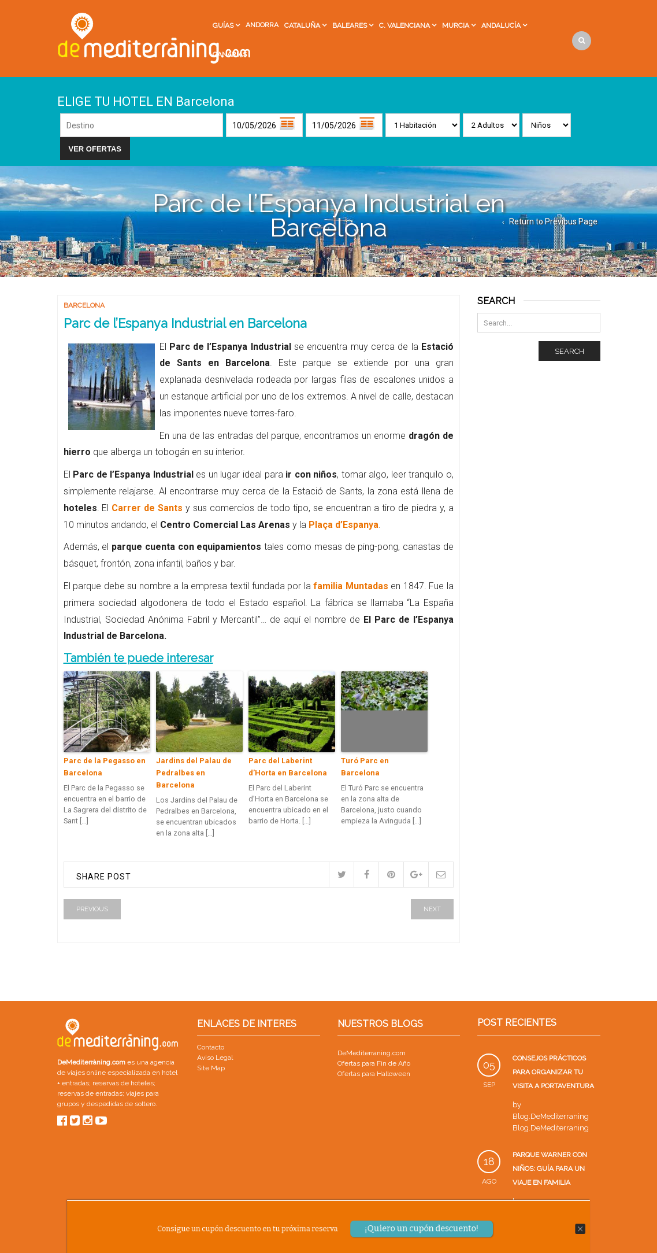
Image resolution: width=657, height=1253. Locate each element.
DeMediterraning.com (371, 1053)
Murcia (455, 25)
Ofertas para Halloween (373, 1074)
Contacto (210, 1047)
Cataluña (302, 25)
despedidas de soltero (121, 1104)
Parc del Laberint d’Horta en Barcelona (287, 766)
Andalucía (501, 25)
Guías (223, 25)
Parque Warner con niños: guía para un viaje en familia (550, 1169)
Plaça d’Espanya (343, 524)
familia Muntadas (351, 586)
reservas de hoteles (123, 1083)
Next (432, 909)
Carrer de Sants (147, 507)
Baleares (349, 25)
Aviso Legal (215, 1058)
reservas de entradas (90, 1093)
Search (569, 351)
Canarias (230, 54)
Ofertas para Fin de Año (373, 1063)
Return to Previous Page (553, 221)
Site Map (211, 1068)
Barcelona (84, 305)
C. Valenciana (404, 25)
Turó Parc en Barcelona (365, 766)
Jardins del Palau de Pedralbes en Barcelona (194, 772)
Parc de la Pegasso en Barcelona (105, 766)
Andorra (262, 25)
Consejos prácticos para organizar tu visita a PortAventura (553, 1072)
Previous (92, 909)
